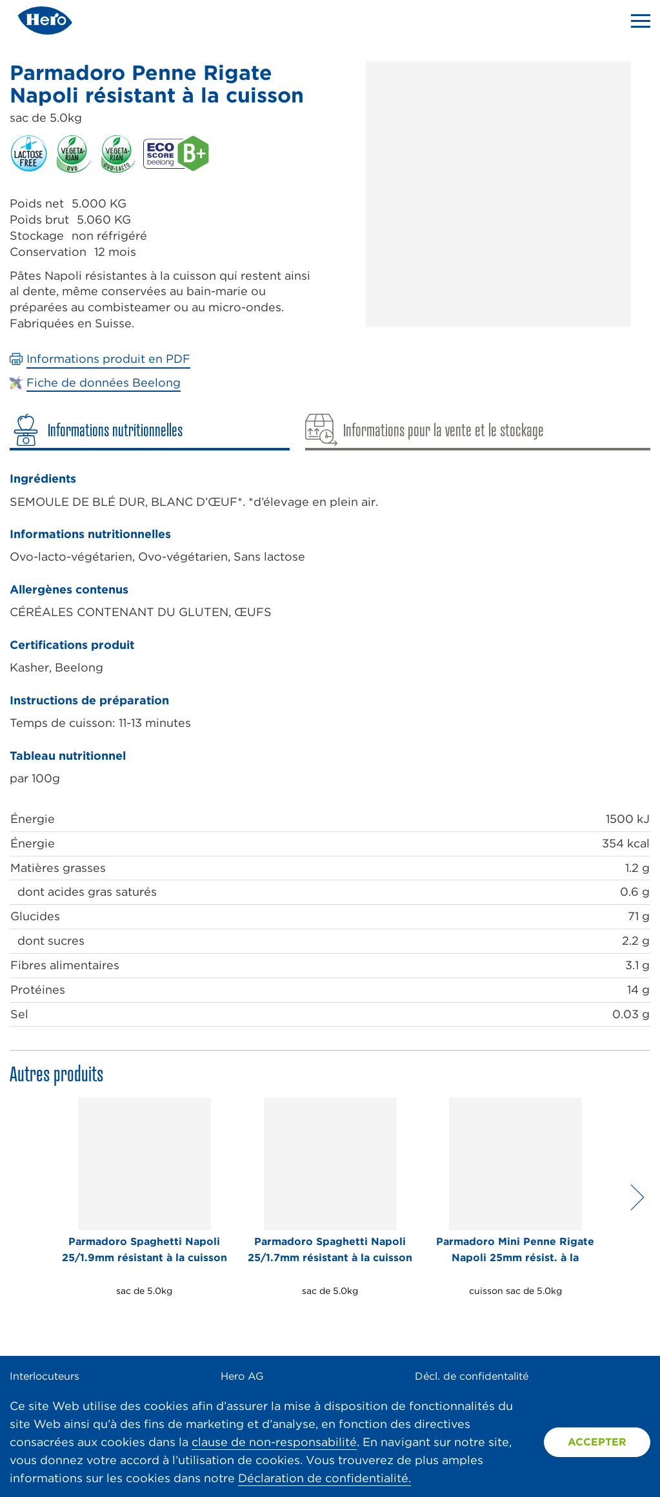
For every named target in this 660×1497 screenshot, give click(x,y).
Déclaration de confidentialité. (324, 1478)
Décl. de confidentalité (471, 1376)
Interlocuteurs (44, 1376)
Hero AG (242, 1376)
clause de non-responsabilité (274, 1442)
